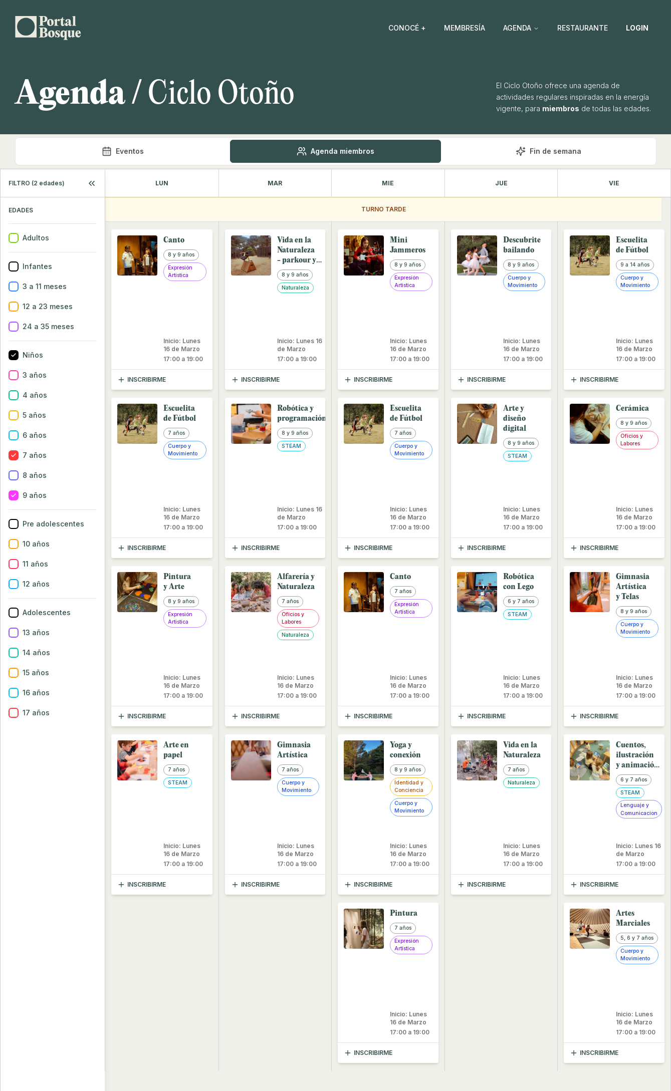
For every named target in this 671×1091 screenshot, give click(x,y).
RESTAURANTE (582, 28)
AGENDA (521, 28)
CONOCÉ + (407, 28)
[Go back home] (48, 28)
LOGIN (637, 28)
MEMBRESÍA (464, 28)
